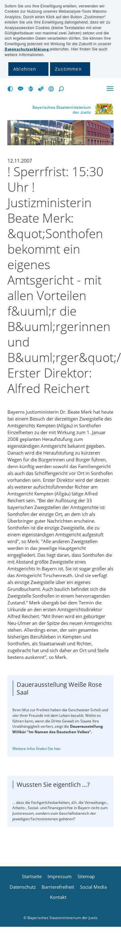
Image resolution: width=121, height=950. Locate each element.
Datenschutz (23, 887)
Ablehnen (24, 69)
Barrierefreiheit (58, 887)
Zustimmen (68, 69)
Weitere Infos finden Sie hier (36, 748)
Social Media (93, 887)
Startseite (32, 876)
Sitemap (86, 876)
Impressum (60, 876)
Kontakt (58, 897)
